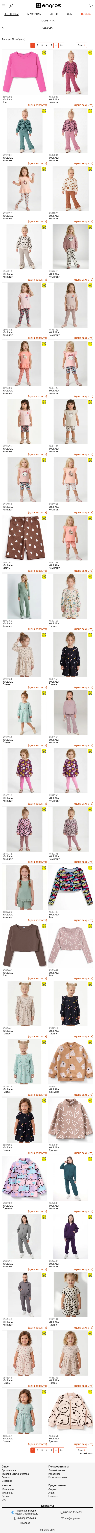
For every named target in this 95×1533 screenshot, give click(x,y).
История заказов (57, 1477)
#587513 (7, 1086)
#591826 (53, 213)
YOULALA (8, 99)
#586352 (7, 1436)
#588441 (7, 1028)
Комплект (54, 102)
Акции (51, 1492)
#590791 (7, 562)
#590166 (7, 621)
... (56, 45)
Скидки (52, 1489)
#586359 (53, 1319)
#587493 (53, 1261)
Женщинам (8, 1489)
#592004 (53, 155)
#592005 (7, 155)
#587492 (7, 1319)
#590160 (53, 679)
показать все (86, 1453)
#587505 (7, 1145)
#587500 (53, 1203)
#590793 (7, 504)
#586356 (7, 1377)
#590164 (7, 679)
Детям (5, 1496)
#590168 (53, 562)
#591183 (53, 329)
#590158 (53, 737)
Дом (4, 1499)
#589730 (7, 912)
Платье (53, 626)
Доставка (7, 1481)
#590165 (53, 621)
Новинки (53, 1496)
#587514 (53, 1028)
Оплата (6, 1477)
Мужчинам (7, 1492)
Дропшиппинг (9, 1470)
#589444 (53, 970)
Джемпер (54, 1092)
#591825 (7, 271)
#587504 (53, 1145)
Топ (5, 102)
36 (61, 45)
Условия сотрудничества (15, 1474)
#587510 (53, 1086)
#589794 (53, 795)
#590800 (7, 388)
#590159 (7, 737)
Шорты (6, 568)
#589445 (7, 970)
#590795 (7, 446)
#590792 (53, 504)
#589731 (53, 853)
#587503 (7, 1203)
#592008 (7, 97)
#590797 (53, 388)
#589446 (53, 912)
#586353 (53, 1377)
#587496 (7, 1261)
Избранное (54, 1474)
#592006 (53, 97)
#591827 (7, 213)
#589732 (7, 853)
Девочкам (47, 28)
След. (81, 45)
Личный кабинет (57, 1470)
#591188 (7, 329)
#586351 (53, 1436)
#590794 (53, 446)
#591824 (53, 271)
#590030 (7, 795)
